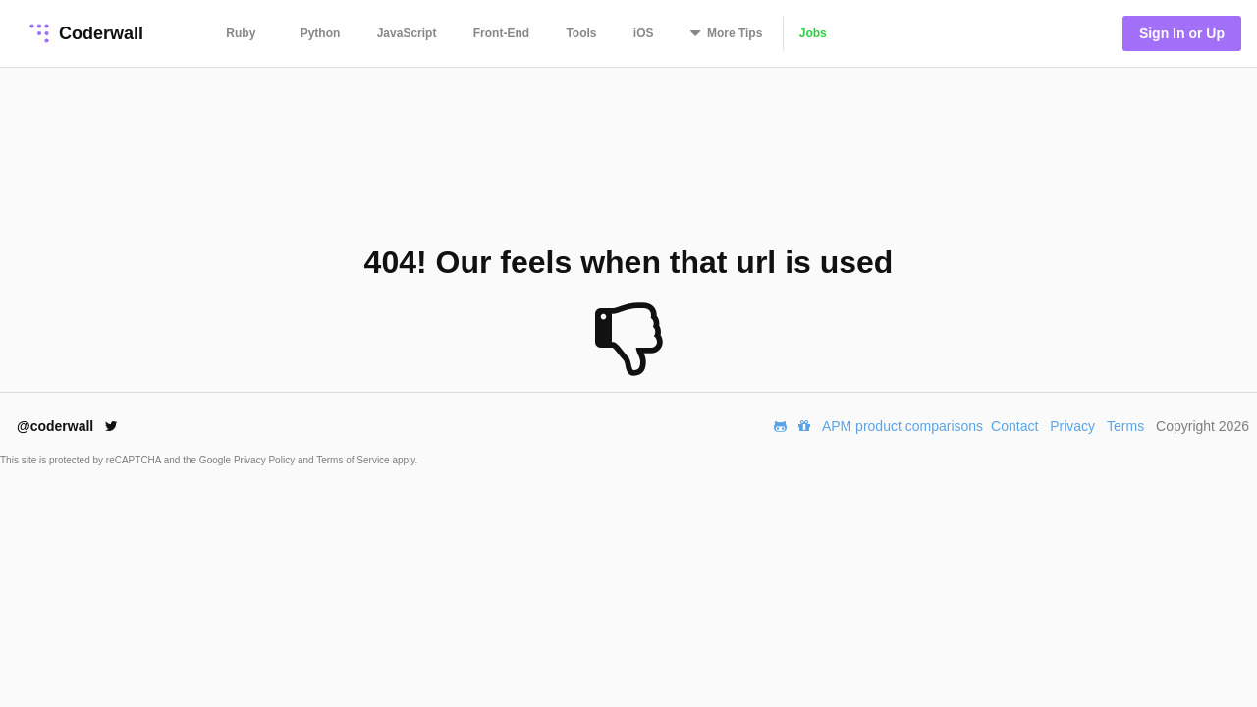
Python (321, 33)
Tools (581, 33)
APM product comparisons (902, 426)
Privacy (1072, 426)
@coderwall (67, 426)
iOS (643, 33)
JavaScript (407, 33)
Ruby (240, 33)
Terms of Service (354, 460)
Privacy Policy (266, 460)
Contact (1014, 426)
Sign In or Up (1182, 33)
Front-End (501, 33)
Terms (1125, 426)
